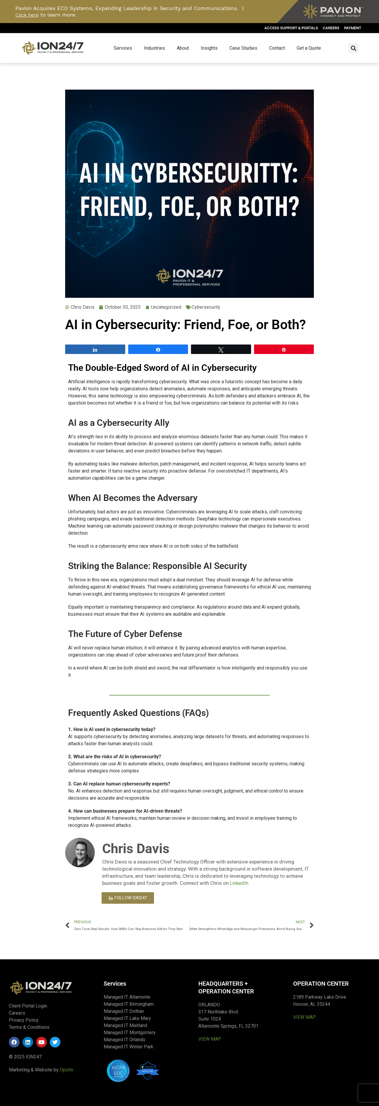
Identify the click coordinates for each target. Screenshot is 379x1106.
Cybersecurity (206, 307)
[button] (353, 48)
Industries (154, 48)
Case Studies (243, 48)
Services (123, 48)
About (183, 48)
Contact (277, 48)
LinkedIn (239, 883)
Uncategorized (166, 307)
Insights (209, 48)
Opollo (66, 1070)
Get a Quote (309, 48)
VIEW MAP (209, 1039)
